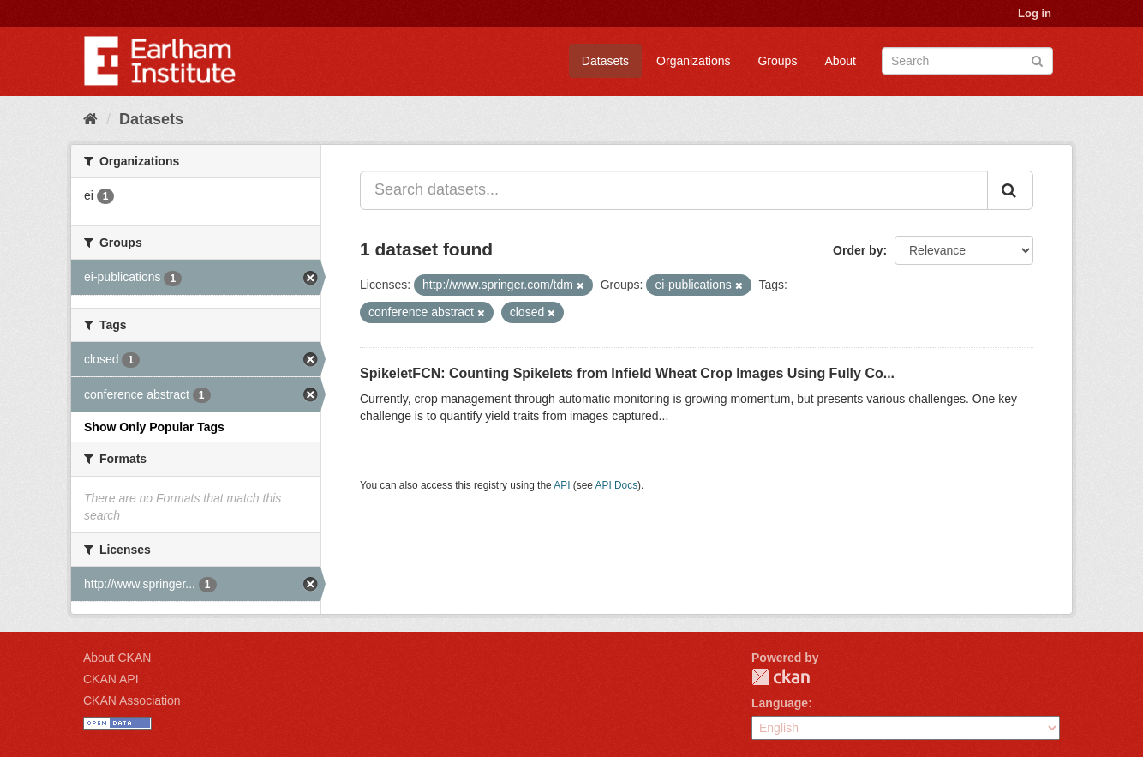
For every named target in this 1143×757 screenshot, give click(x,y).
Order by (858, 250)
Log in (1034, 13)
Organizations (693, 61)
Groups (777, 61)
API (562, 485)
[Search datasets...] (674, 190)
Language (779, 703)
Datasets (605, 61)
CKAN (780, 677)
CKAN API (111, 679)
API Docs (616, 485)
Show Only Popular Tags (154, 427)
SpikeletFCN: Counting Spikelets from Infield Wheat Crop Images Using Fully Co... (627, 373)
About (840, 61)
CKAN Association (132, 700)
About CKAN (117, 657)
